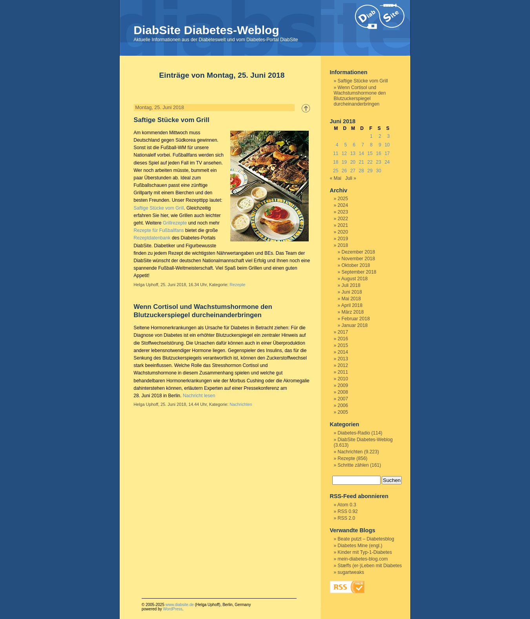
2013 (343, 359)
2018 (343, 245)
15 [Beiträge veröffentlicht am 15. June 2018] (369, 153)
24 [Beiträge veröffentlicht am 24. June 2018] (387, 162)
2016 (343, 338)
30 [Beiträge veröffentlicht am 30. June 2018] (378, 170)
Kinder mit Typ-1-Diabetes (365, 552)
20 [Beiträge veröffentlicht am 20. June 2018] (352, 162)
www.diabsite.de (180, 605)
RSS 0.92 (348, 511)
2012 (343, 365)
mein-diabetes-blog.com (363, 559)
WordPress (172, 609)
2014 (343, 352)
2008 (343, 392)
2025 (343, 198)
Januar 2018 (355, 325)
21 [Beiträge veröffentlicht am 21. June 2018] (361, 162)
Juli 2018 (351, 285)
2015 (343, 345)
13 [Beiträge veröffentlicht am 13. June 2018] (352, 153)
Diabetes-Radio (354, 433)
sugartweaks (351, 572)
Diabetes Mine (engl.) (360, 545)
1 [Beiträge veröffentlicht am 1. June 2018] (371, 136)
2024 (343, 205)
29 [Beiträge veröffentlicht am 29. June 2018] (369, 170)
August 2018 (354, 278)
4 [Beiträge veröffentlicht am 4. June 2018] (337, 145)
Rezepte (237, 284)
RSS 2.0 (346, 518)
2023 (343, 212)
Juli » (350, 178)
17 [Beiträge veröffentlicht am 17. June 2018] (387, 153)
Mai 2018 (351, 298)
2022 (343, 218)
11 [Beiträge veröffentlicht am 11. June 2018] (335, 153)
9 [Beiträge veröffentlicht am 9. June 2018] (380, 145)
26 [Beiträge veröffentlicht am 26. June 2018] (344, 170)
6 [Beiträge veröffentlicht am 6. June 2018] (354, 145)
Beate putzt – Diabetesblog (366, 539)
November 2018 (358, 258)
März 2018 (353, 312)
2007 (343, 399)
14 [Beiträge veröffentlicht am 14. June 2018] (361, 153)
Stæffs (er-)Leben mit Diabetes (370, 565)
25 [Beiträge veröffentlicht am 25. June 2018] (335, 170)
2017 (343, 332)
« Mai (335, 178)
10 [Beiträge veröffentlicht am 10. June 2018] (387, 145)
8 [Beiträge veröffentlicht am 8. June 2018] (371, 145)
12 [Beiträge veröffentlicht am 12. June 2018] (344, 153)
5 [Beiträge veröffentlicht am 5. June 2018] (345, 145)
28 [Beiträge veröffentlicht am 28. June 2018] (361, 170)
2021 (343, 225)
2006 (343, 405)
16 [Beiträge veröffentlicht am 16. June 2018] (378, 153)
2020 (343, 232)
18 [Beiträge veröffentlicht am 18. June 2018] (335, 162)
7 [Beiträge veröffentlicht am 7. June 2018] (362, 145)
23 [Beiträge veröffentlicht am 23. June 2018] (378, 162)
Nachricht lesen (199, 395)
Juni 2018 (352, 292)
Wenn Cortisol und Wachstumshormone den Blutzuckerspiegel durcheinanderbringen (360, 96)
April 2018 (351, 305)
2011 (343, 372)
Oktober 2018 (356, 265)
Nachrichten (240, 404)
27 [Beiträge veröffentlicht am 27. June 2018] (352, 170)
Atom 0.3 (346, 505)
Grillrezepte (175, 223)
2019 (343, 238)
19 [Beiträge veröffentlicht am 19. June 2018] (344, 162)
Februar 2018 (356, 318)
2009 (343, 385)
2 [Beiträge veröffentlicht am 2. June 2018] (380, 136)
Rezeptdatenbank (152, 238)
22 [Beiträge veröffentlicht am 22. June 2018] (369, 162)
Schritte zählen (353, 465)
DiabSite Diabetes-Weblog (206, 30)
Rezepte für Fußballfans (159, 230)
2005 (343, 412)
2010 (343, 379)
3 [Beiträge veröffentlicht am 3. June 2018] (388, 136)
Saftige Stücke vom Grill (171, 120)
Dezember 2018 (358, 252)
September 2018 (359, 272)
